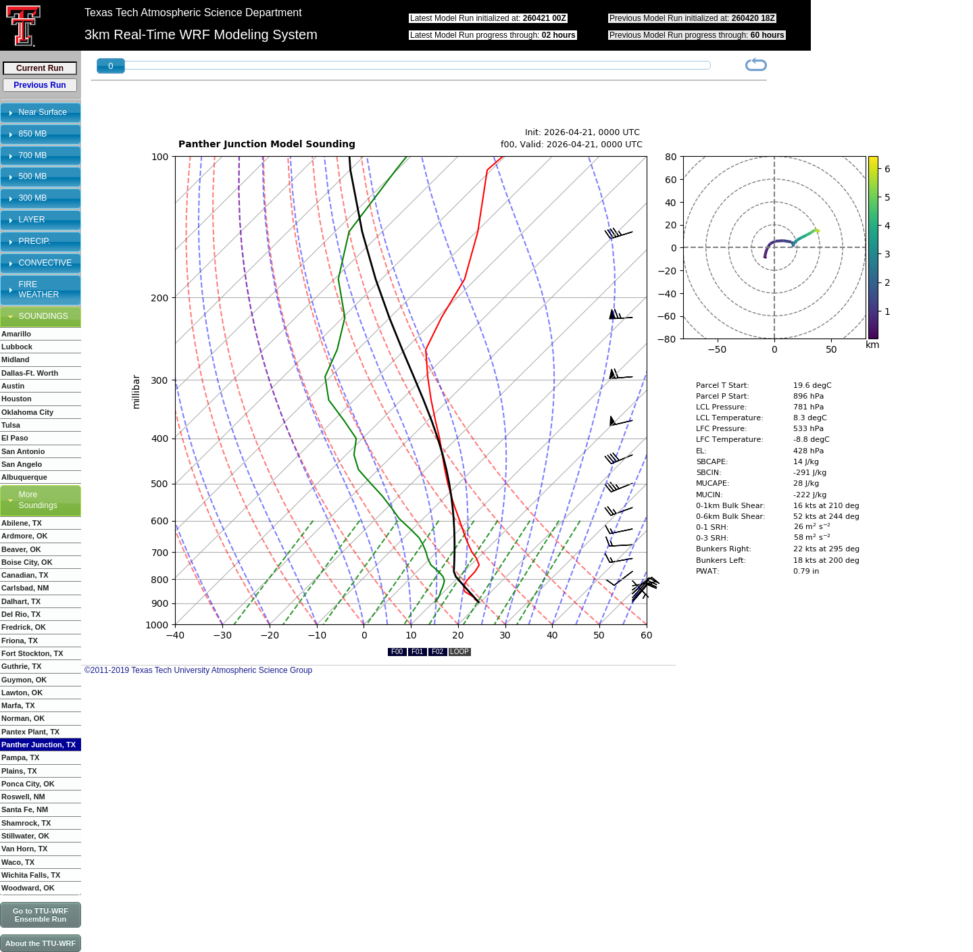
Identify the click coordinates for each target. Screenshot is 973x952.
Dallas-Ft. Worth (29, 373)
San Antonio (23, 451)
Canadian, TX (25, 575)
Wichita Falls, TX (30, 875)
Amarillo (16, 334)
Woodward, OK (28, 888)
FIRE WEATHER (39, 290)
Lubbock (16, 347)
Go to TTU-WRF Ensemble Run (40, 915)
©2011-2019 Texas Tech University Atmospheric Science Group (198, 670)
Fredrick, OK (23, 627)
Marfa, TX (18, 705)
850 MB (33, 134)
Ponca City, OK (28, 784)
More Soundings (38, 500)
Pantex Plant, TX (30, 732)
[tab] (40, 113)
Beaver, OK (21, 549)
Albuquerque (24, 477)
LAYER (32, 219)
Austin (12, 386)
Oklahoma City (27, 412)
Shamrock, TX (26, 823)
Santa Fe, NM (24, 809)
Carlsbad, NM (25, 588)
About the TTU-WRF (40, 943)
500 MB (33, 176)
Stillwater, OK (25, 836)
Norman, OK (23, 718)
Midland (15, 359)
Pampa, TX (20, 757)
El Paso (14, 438)
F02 (437, 651)
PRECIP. (35, 241)
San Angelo (21, 464)
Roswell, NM (23, 797)
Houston (16, 399)
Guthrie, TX (21, 666)
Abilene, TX (21, 523)
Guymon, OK (24, 680)
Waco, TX (17, 862)
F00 (397, 651)
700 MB (33, 155)
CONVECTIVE (45, 263)
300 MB (33, 198)
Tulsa (10, 425)
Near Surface (43, 112)
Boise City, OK (27, 562)
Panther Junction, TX (38, 745)
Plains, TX (19, 771)
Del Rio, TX (21, 614)
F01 (417, 651)
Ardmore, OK (24, 536)
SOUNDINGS (43, 316)
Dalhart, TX (21, 601)
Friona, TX (19, 640)
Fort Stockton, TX (32, 653)
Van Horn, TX (24, 849)
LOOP (459, 651)
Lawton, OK (22, 692)
